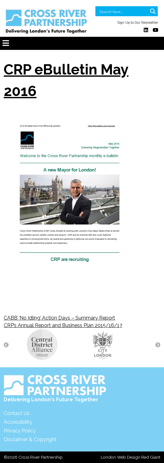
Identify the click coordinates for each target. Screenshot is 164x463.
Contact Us (17, 413)
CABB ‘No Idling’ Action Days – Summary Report (59, 318)
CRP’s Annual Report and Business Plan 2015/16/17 (63, 325)
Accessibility (18, 422)
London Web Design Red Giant (130, 457)
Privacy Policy (20, 431)
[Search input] (122, 11)
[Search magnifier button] (152, 11)
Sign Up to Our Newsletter (138, 22)
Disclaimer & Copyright (30, 439)
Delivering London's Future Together (55, 389)
